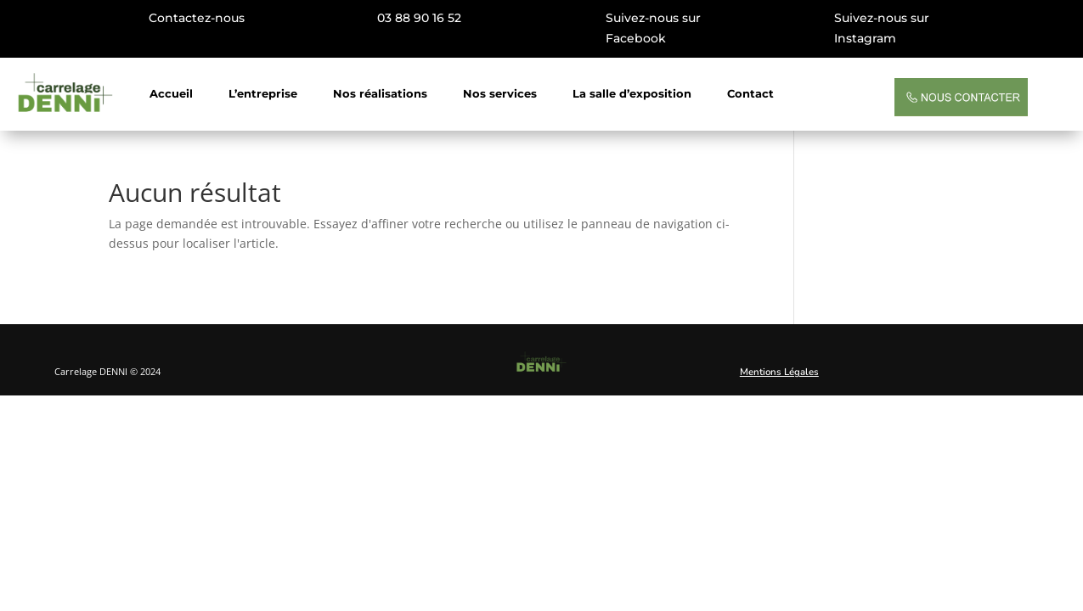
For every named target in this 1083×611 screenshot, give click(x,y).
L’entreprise (262, 93)
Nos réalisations (380, 93)
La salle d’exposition (632, 93)
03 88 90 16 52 (419, 17)
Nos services (500, 93)
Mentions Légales (779, 371)
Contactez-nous (197, 17)
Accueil (171, 93)
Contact (750, 93)
